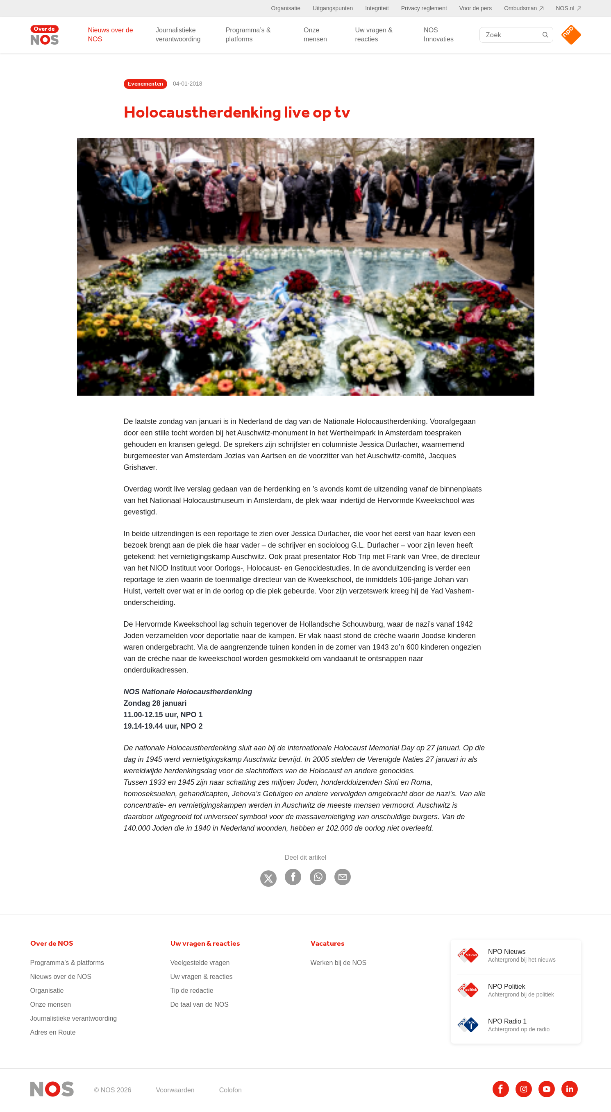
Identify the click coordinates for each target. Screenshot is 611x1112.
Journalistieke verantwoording (178, 35)
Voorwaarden (175, 1090)
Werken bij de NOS (339, 962)
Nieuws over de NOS (110, 35)
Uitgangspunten (333, 8)
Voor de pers (475, 8)
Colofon (230, 1090)
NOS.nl (565, 8)
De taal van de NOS (199, 1004)
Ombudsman (520, 8)
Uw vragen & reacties (374, 35)
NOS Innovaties (439, 35)
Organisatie (286, 8)
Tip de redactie (192, 990)
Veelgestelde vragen (200, 962)
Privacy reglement (424, 8)
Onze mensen (315, 35)
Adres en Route (53, 1032)
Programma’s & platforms (248, 35)
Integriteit (377, 8)
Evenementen (145, 83)
